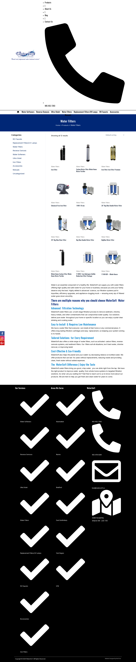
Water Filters (67, 111)
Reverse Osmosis (42, 111)
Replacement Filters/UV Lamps (86, 111)
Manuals (68, 115)
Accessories (114, 111)
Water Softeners (28, 111)
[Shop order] (115, 135)
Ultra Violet (55, 111)
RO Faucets (103, 111)
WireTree (118, 658)
